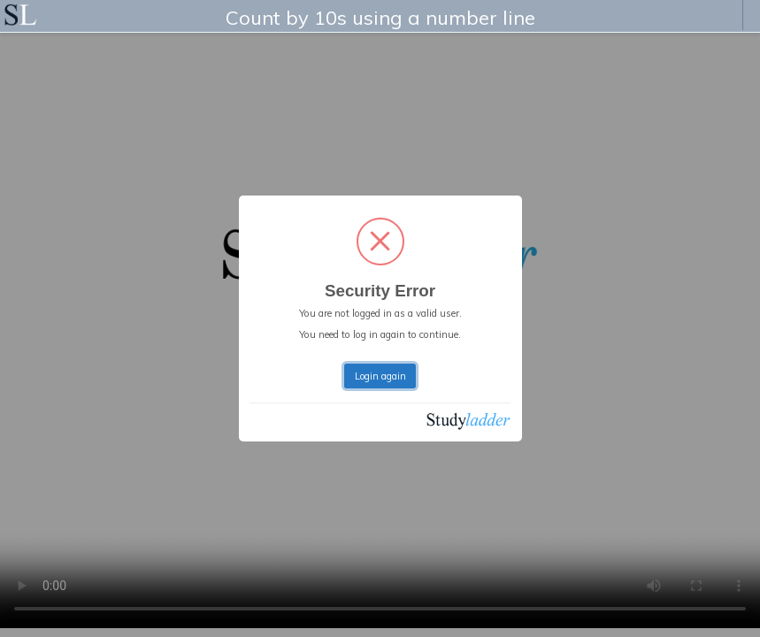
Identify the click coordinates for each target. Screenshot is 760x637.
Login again (380, 376)
